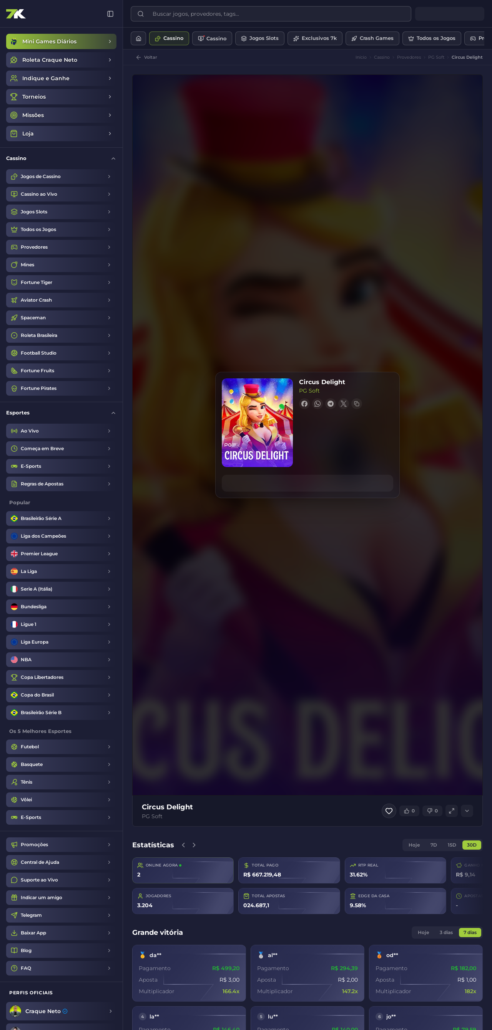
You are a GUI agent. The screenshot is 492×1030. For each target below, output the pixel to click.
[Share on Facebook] (304, 403)
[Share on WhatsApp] (317, 403)
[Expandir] (467, 811)
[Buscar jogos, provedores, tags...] (276, 13)
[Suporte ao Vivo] (61, 880)
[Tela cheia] (451, 811)
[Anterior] (183, 845)
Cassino (382, 57)
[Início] (138, 38)
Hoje (414, 845)
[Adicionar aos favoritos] (389, 811)
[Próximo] (194, 845)
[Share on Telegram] (330, 403)
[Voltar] (146, 57)
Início (361, 57)
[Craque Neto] (61, 1011)
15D (452, 845)
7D (433, 845)
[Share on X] (343, 403)
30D (472, 845)
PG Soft (436, 57)
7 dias (470, 932)
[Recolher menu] (110, 14)
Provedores (409, 57)
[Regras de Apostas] (61, 484)
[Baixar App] (61, 933)
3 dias (446, 932)
